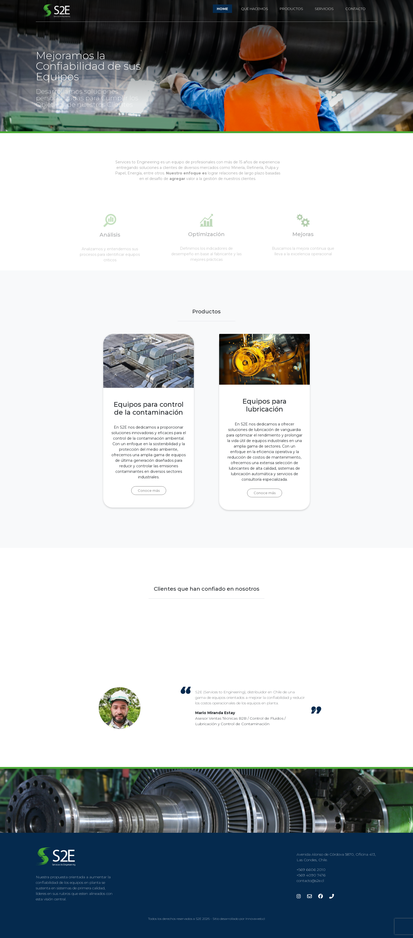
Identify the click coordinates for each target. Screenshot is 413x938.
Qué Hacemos (254, 9)
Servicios (324, 9)
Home (222, 9)
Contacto (355, 9)
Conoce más (149, 493)
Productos (291, 9)
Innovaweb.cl (255, 919)
